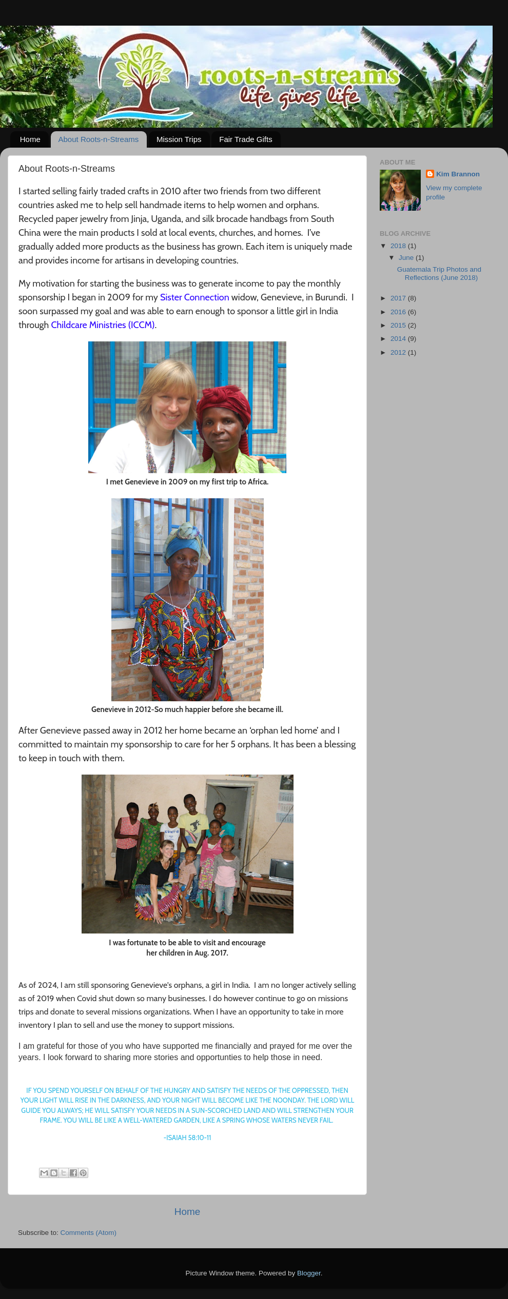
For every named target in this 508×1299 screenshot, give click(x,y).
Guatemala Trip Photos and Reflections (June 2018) (439, 273)
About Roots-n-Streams (98, 139)
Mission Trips (179, 139)
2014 (399, 338)
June (407, 257)
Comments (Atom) (89, 1232)
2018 (399, 246)
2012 (399, 352)
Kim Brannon (458, 174)
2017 (399, 298)
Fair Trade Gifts (245, 139)
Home (30, 139)
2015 (399, 325)
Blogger (309, 1273)
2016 (399, 312)
